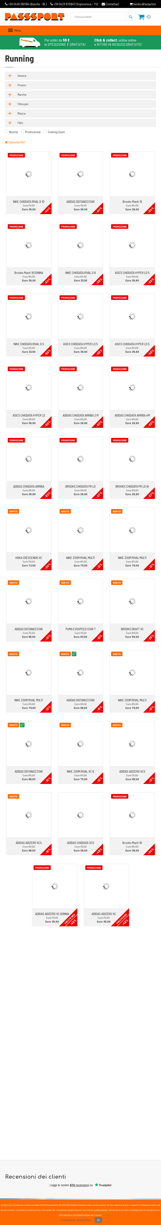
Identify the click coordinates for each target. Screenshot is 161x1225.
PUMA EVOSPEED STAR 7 (81, 629)
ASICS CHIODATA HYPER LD (29, 415)
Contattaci (110, 4)
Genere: (22, 75)
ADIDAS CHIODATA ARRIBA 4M (132, 415)
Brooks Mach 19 (132, 201)
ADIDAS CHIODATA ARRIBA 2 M (81, 415)
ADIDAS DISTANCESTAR (80, 201)
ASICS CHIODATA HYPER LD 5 (132, 273)
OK (98, 1219)
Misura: (22, 113)
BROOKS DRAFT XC (132, 629)
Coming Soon (56, 132)
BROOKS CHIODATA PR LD (80, 486)
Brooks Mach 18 (132, 843)
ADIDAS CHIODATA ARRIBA (28, 486)
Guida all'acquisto (143, 4)
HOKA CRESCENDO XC (29, 558)
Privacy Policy (84, 1219)
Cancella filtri (15, 142)
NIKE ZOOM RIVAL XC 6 (80, 771)
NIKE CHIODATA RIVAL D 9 (29, 344)
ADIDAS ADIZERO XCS (132, 771)
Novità (13, 132)
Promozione (33, 132)
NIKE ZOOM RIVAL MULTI (80, 558)
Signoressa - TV (74, 4)
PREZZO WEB (69, 919)
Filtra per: (23, 104)
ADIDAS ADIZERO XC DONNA (52, 914)
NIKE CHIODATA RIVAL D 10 (28, 201)
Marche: (22, 94)
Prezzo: (22, 85)
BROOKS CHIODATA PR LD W (132, 486)
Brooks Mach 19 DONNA (28, 273)
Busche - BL (26, 4)
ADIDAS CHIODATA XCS (80, 843)
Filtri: (20, 123)
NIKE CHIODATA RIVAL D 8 (80, 273)
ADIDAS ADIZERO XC (104, 914)
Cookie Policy (68, 1219)
